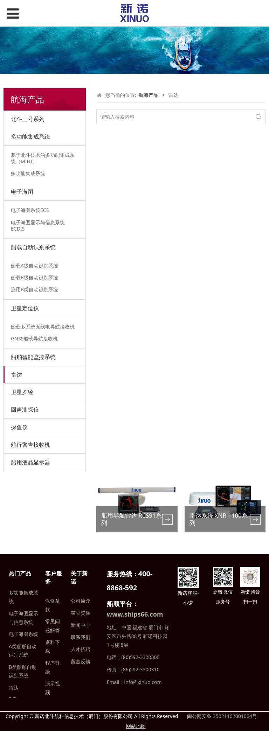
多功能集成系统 (30, 136)
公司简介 (80, 600)
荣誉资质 (80, 613)
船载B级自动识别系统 (34, 277)
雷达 (16, 374)
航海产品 (148, 95)
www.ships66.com (135, 614)
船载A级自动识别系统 (34, 265)
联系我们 (80, 637)
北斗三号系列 (27, 119)
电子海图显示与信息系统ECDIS (38, 225)
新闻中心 (80, 625)
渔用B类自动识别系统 (34, 289)
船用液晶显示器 (30, 462)
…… (12, 696)
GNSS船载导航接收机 (34, 338)
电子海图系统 (23, 634)
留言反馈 (80, 661)
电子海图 (22, 191)
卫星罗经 (22, 392)
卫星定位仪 (25, 308)
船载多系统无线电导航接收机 (43, 326)
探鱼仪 (19, 427)
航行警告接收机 (30, 444)
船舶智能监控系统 (33, 357)
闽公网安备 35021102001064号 (221, 716)
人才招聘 (80, 649)
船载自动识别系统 (33, 247)
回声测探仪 (25, 409)
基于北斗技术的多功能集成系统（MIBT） (43, 158)
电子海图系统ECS (30, 210)
